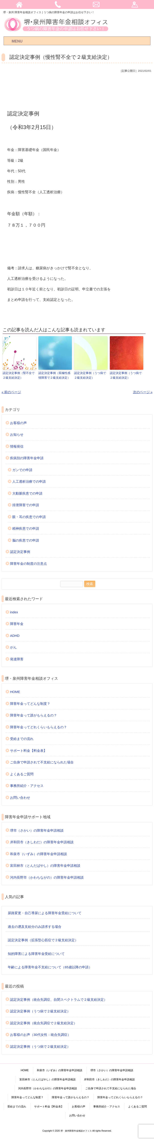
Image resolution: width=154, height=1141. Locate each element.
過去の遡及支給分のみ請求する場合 (34, 926)
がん (13, 647)
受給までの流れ (21, 739)
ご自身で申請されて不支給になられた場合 (42, 762)
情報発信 (16, 446)
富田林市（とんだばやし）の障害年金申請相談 (45, 865)
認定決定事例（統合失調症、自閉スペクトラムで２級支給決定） (58, 999)
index (14, 612)
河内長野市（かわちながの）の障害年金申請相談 (47, 877)
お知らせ (16, 434)
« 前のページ (11, 392)
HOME (15, 692)
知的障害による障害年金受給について (36, 953)
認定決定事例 (20, 552)
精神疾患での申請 (25, 528)
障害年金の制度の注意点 (28, 563)
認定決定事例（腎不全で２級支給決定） (19, 375)
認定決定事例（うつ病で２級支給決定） (90, 375)
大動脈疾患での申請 (27, 493)
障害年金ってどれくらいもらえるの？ (38, 727)
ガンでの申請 (22, 470)
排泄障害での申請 (25, 505)
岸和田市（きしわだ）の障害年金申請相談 (42, 842)
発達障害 (16, 659)
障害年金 (16, 624)
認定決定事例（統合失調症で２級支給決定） (43, 1023)
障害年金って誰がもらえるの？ (33, 715)
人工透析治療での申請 (29, 481)
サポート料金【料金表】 (28, 750)
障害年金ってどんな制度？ (30, 703)
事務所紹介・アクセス (27, 786)
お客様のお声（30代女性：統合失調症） (40, 1035)
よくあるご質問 (21, 774)
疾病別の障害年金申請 (27, 458)
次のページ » (143, 392)
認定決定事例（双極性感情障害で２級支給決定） (54, 375)
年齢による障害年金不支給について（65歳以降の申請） (50, 967)
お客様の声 (18, 423)
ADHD (15, 635)
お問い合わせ (20, 797)
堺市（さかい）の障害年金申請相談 (37, 830)
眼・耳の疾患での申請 (29, 517)
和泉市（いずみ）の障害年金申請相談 (38, 854)
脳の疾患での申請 (25, 540)
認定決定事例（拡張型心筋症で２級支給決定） (43, 940)
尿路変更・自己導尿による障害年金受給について (44, 913)
